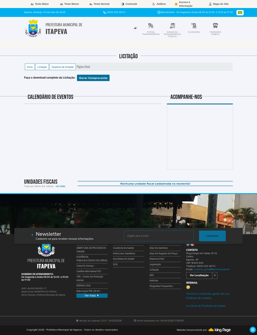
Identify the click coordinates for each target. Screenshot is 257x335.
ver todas (60, 186)
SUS (115, 264)
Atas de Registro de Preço (164, 253)
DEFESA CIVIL (83, 286)
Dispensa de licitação (63, 67)
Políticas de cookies (198, 298)
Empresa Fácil (157, 259)
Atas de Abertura (159, 248)
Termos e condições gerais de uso (208, 293)
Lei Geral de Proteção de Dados (206, 306)
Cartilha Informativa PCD (88, 271)
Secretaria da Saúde (123, 259)
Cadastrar (212, 236)
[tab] (135, 28)
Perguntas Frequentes (161, 286)
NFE (152, 275)
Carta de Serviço (85, 266)
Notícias (154, 281)
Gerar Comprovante (93, 77)
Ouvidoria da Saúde (123, 248)
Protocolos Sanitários (124, 253)
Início (30, 67)
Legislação (155, 264)
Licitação (42, 67)
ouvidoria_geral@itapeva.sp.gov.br (211, 269)
